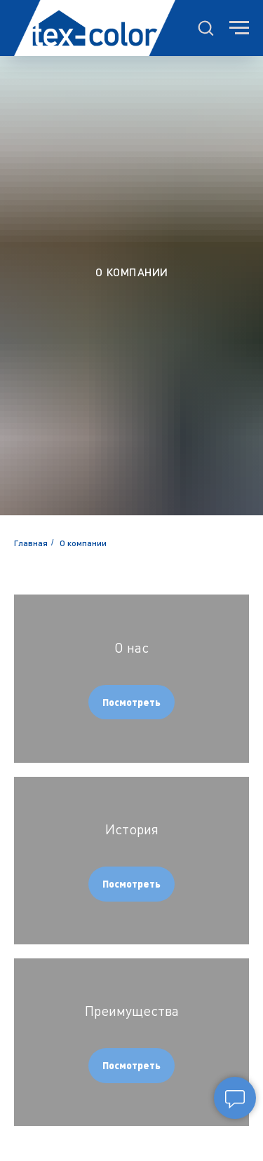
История (132, 829)
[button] (205, 27)
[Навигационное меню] (239, 28)
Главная (31, 543)
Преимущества (132, 1010)
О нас (131, 647)
